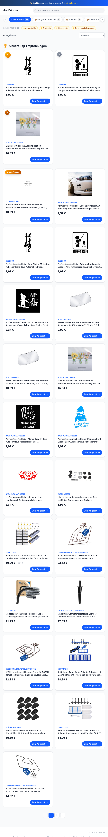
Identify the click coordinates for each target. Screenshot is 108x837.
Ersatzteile (46, 28)
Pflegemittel (62, 28)
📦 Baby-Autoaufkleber (47, 19)
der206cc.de (10, 10)
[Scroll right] (102, 19)
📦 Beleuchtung (95, 19)
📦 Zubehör (73, 19)
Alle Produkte (20, 19)
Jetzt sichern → (71, 3)
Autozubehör (29, 28)
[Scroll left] (5, 19)
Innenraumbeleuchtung (83, 28)
